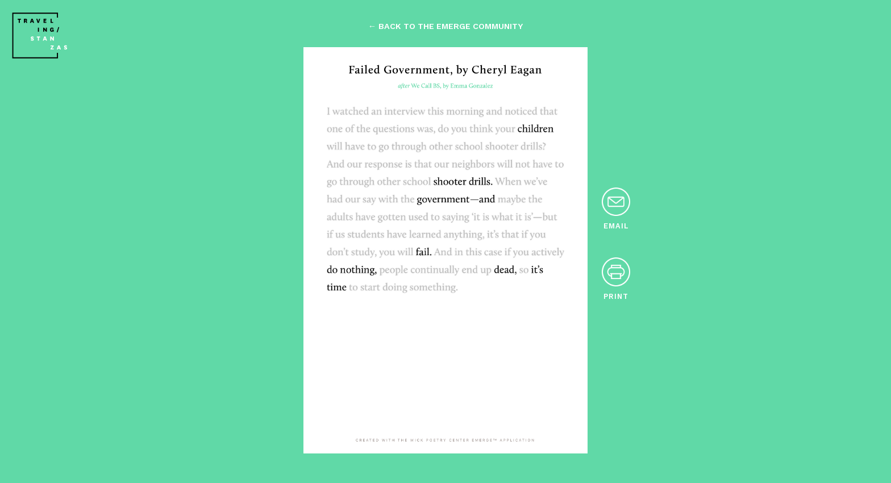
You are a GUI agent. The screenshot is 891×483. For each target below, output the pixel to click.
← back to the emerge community (445, 26)
